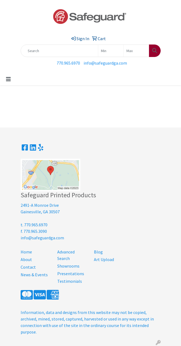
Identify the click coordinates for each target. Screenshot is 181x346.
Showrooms (68, 266)
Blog (98, 252)
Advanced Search (66, 255)
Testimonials (69, 281)
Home (26, 252)
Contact (28, 267)
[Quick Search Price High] (136, 51)
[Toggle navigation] (8, 79)
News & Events (34, 274)
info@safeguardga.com (105, 63)
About (26, 259)
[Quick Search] (59, 51)
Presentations (70, 273)
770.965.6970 (68, 63)
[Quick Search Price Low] (111, 51)
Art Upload (104, 259)
